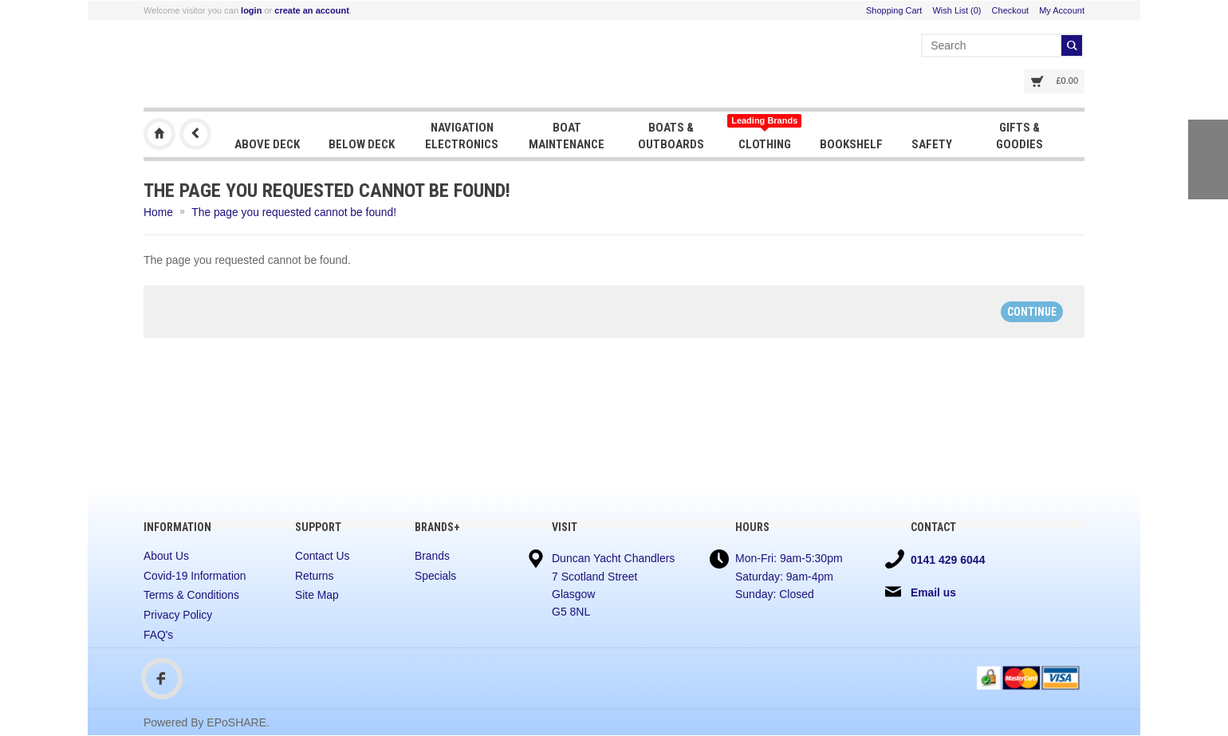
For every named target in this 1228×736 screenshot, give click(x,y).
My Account (1061, 10)
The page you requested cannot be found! (295, 212)
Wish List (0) (956, 10)
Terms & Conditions (192, 595)
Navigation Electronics (461, 135)
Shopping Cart (894, 10)
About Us (167, 555)
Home (158, 212)
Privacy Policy (178, 614)
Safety (930, 143)
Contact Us (322, 555)
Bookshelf (849, 143)
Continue (1031, 311)
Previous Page (195, 134)
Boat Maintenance (566, 135)
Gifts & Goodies (1017, 135)
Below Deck (362, 143)
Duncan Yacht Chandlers (159, 134)
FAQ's (159, 634)
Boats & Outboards (670, 135)
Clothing (763, 133)
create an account (311, 10)
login (251, 10)
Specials (436, 575)
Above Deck (267, 143)
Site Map (317, 595)
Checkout (1010, 10)
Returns (314, 575)
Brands (432, 555)
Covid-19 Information (195, 575)
